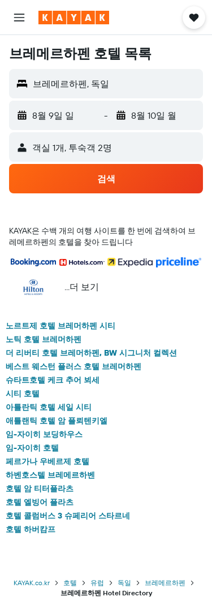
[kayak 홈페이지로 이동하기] (73, 17)
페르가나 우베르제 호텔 (47, 461)
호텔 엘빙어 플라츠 (39, 502)
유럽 (97, 582)
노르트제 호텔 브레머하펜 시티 (60, 326)
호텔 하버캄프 (30, 529)
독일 (124, 582)
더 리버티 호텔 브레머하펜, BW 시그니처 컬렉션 (91, 353)
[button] (19, 17)
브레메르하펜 (165, 582)
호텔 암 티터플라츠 (39, 488)
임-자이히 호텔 (32, 448)
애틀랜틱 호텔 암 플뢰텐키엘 (56, 421)
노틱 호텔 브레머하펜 (43, 339)
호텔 (70, 582)
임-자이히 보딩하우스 (44, 434)
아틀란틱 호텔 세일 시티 (49, 407)
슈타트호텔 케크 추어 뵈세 (52, 380)
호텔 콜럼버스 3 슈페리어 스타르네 (68, 516)
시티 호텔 (23, 393)
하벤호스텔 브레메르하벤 (50, 475)
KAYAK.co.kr (32, 582)
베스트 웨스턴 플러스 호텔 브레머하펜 (73, 366)
